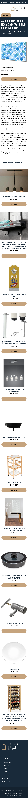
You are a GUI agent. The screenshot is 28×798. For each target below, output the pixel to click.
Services (6, 768)
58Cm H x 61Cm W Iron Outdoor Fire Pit (14, 437)
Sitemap (18, 795)
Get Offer (6, 15)
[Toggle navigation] (3, 8)
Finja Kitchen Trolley (14, 483)
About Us (6, 765)
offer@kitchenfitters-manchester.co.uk (18, 2)
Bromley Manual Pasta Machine (14, 623)
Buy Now (14, 79)
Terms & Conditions (18, 793)
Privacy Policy (11, 795)
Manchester (5, 2)
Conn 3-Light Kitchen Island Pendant (14, 197)
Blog (5, 793)
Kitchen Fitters (8, 762)
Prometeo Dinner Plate (14, 669)
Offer (5, 771)
